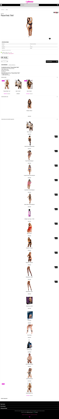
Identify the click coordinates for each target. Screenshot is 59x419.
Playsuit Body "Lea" (6, 91)
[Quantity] (4, 61)
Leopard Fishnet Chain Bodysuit (29, 175)
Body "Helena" (29, 91)
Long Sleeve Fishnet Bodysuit (29, 189)
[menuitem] (1, 5)
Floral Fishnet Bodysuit (29, 160)
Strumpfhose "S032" (29, 277)
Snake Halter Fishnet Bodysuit (29, 204)
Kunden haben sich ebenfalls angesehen (7, 119)
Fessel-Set (29, 320)
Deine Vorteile (12, 64)
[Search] (38, 5)
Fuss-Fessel (29, 335)
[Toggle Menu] (1, 5)
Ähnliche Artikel (3, 77)
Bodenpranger (29, 349)
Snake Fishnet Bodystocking (29, 146)
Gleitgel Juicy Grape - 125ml (29, 218)
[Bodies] (7, 9)
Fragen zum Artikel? (4, 74)
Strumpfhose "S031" (29, 291)
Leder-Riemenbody (29, 378)
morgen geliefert (11, 53)
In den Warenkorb (51, 61)
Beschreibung (4, 64)
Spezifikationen (5, 42)
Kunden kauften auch (4, 96)
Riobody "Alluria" (29, 110)
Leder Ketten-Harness (29, 364)
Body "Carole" (18, 91)
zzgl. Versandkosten (6, 58)
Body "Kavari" (29, 233)
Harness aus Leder (29, 306)
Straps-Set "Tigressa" (29, 262)
